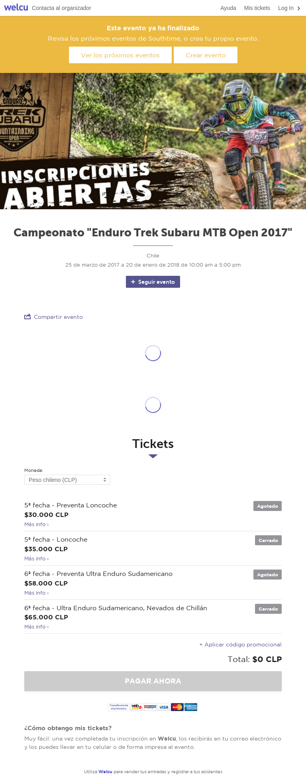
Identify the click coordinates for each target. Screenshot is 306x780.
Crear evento (206, 55)
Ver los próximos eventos (120, 55)
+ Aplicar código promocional (240, 644)
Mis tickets (257, 8)
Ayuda (228, 8)
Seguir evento (152, 282)
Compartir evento (53, 316)
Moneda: (33, 470)
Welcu (16, 8)
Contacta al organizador (61, 8)
